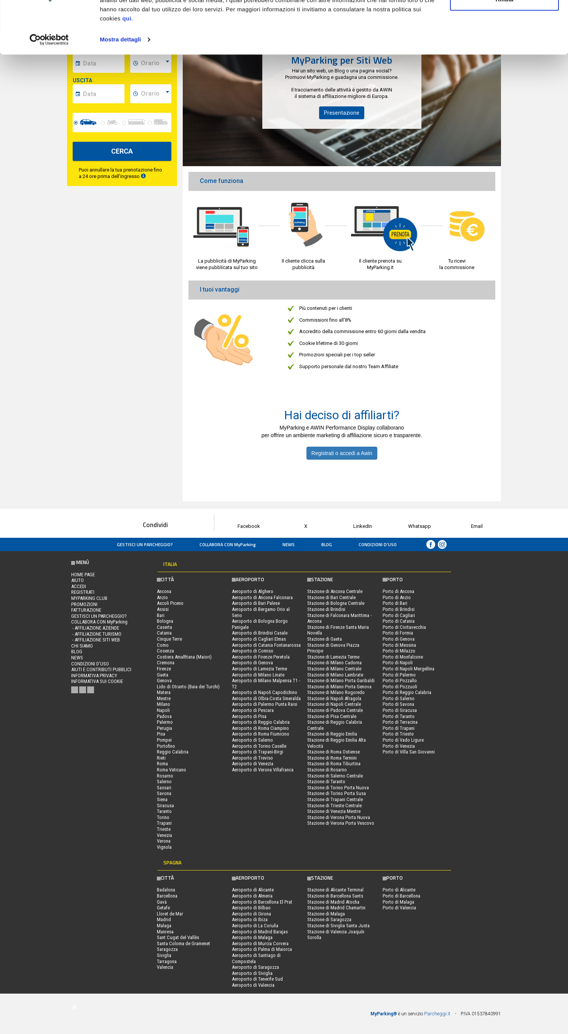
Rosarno (165, 776)
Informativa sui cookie (97, 681)
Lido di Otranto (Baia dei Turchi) (188, 686)
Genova (164, 680)
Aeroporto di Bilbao (251, 908)
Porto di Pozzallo (400, 680)
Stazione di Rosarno (327, 770)
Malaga (164, 925)
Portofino (166, 746)
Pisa (161, 734)
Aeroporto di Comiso (252, 651)
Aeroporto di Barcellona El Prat (262, 902)
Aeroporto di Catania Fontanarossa (266, 645)
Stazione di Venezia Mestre (334, 811)
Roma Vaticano (171, 770)
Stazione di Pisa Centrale (331, 716)
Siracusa (165, 805)
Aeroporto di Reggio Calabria (261, 722)
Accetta (504, 20)
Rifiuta (505, 45)
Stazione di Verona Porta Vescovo (340, 823)
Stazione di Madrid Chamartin (336, 908)
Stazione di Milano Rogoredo (336, 692)
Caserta (164, 627)
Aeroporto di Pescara (253, 710)
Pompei (164, 740)
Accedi (78, 586)
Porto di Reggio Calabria (407, 692)
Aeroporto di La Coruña (255, 925)
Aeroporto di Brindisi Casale (259, 633)
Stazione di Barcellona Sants (335, 896)
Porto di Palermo (399, 675)
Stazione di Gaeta (324, 639)
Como (163, 645)
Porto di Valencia (399, 908)
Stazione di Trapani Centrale (335, 799)
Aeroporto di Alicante (253, 890)
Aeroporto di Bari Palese (256, 603)
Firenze (164, 669)
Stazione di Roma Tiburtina (334, 763)
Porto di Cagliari (399, 615)
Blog (326, 544)
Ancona (164, 591)
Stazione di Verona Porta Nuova (338, 817)
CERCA (122, 151)
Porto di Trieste (398, 734)
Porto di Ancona (398, 591)
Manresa (165, 932)
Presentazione (341, 113)
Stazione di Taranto (326, 781)
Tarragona (167, 961)
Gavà (162, 902)
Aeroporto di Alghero (252, 591)
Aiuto (77, 580)
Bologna (165, 621)
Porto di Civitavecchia (404, 627)
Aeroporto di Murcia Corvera (260, 943)
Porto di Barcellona (401, 896)
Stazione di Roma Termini (332, 758)
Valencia (165, 967)
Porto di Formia (398, 633)
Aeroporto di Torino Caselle (259, 746)
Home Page (83, 574)
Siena (162, 799)
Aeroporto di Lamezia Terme (259, 669)
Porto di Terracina (400, 722)
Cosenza (165, 651)
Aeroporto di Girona (251, 914)
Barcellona (167, 896)
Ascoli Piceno (170, 603)
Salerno (164, 781)
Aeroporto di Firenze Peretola (261, 657)
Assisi (163, 609)
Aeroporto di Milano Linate (258, 675)
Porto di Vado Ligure (403, 740)
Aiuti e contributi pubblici (101, 669)
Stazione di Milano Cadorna (334, 662)
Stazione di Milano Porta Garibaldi (341, 680)
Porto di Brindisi (399, 609)
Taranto (164, 811)
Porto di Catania (399, 621)
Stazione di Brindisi (326, 609)
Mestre (164, 698)
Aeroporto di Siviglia (252, 973)
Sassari (164, 787)
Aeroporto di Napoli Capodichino (264, 692)
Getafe (163, 908)
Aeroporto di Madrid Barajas (260, 932)
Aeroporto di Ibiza (250, 919)
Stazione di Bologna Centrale (335, 603)
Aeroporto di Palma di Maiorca (262, 949)
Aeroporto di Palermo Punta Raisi (264, 704)
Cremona (165, 662)
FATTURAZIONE (86, 610)
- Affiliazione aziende (95, 628)
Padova (164, 716)
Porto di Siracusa (400, 710)
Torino (163, 817)
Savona (164, 793)
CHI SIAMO (82, 646)
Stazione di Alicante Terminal (335, 890)
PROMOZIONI (84, 604)
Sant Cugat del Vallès (178, 937)
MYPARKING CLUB (89, 598)
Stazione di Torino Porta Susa (336, 793)
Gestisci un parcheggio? (145, 544)
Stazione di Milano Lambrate (335, 675)
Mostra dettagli (120, 85)
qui (126, 64)
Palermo (165, 722)
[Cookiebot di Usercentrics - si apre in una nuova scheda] (49, 85)
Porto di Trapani (399, 728)
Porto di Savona (398, 704)
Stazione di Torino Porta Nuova (338, 787)
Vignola (164, 847)
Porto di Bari (395, 603)
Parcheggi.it (437, 1013)
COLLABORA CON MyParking (227, 544)
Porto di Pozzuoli (400, 686)
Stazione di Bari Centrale (331, 597)
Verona (164, 841)
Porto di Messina (399, 645)
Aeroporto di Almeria (252, 896)
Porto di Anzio (397, 597)
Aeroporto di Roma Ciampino (260, 728)
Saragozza (167, 949)
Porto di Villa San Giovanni (409, 752)
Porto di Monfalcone (403, 657)
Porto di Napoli (398, 662)
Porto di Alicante (399, 890)
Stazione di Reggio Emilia (332, 734)
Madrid (164, 919)
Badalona (166, 890)
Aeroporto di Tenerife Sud (257, 979)
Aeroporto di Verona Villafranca (263, 770)
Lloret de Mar (170, 914)
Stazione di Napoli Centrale (334, 704)
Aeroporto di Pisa (249, 716)
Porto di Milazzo (399, 651)
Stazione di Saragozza (329, 919)
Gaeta (162, 675)
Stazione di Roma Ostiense (333, 752)
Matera (164, 692)
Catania (164, 633)
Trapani (164, 823)
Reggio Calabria (172, 752)
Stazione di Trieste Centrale (334, 805)
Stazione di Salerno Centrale (335, 776)
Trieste (164, 829)
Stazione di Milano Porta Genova (339, 686)
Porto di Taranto (399, 716)
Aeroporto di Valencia (253, 985)
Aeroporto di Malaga (252, 937)
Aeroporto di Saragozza (255, 967)
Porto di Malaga (398, 902)
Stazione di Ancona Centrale (334, 591)
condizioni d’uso (378, 544)
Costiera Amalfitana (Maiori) (184, 657)
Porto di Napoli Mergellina (408, 669)
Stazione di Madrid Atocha (333, 902)
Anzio (162, 597)
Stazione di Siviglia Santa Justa (338, 925)
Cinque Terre (169, 639)
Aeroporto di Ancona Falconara (262, 597)
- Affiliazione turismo (96, 634)
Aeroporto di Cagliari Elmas (259, 639)
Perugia (164, 728)
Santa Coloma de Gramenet (183, 943)
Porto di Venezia (399, 746)
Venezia (164, 835)
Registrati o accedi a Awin (341, 453)
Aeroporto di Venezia (252, 763)
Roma (162, 763)
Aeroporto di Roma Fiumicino (260, 734)
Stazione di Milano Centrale (334, 669)
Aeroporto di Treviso (252, 758)
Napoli (163, 710)
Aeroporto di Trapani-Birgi (257, 752)
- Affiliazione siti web (95, 640)
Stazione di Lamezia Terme (333, 657)
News (288, 544)
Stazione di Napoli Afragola (334, 698)
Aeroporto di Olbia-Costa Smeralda (266, 698)
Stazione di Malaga (326, 914)
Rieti (161, 758)
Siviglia (164, 955)
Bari (160, 615)
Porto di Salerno (399, 698)
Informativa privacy (94, 675)
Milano (163, 704)
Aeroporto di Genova (252, 662)
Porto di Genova (399, 639)
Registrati (82, 592)
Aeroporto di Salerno (252, 740)
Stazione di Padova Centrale (335, 710)
